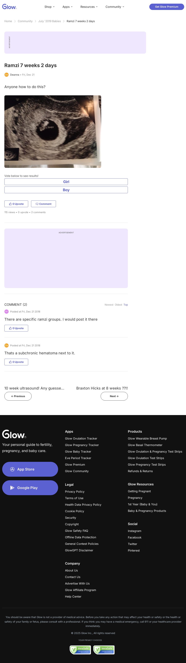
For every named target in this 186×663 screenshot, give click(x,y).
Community (25, 21)
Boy (66, 190)
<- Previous (18, 396)
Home (8, 21)
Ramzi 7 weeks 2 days (81, 21)
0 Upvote (16, 203)
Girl (66, 181)
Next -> (114, 396)
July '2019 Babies (49, 21)
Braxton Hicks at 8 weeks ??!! (102, 388)
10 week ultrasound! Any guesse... (34, 388)
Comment (43, 203)
